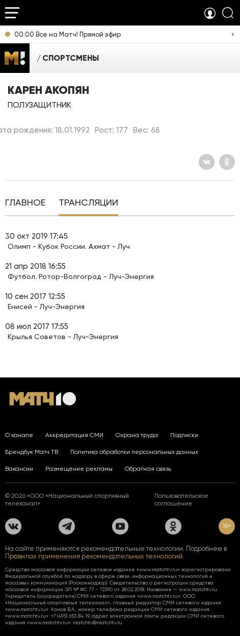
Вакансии (19, 468)
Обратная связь (148, 468)
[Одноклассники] (227, 162)
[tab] (25, 203)
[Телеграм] (67, 526)
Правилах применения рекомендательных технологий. (94, 556)
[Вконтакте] (207, 162)
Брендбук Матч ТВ (31, 451)
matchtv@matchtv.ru (97, 622)
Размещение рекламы (79, 468)
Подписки (184, 435)
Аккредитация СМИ (74, 435)
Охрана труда (137, 435)
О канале (19, 435)
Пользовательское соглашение (181, 499)
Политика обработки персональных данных (134, 451)
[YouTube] (120, 526)
